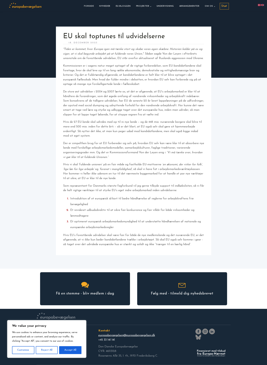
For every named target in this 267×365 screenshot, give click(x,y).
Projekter (142, 6)
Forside (89, 6)
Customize (23, 350)
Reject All (46, 350)
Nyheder (104, 6)
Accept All (70, 350)
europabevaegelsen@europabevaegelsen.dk (126, 335)
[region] (46, 339)
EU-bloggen (123, 6)
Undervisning (165, 6)
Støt (224, 6)
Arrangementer (189, 6)
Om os (209, 6)
